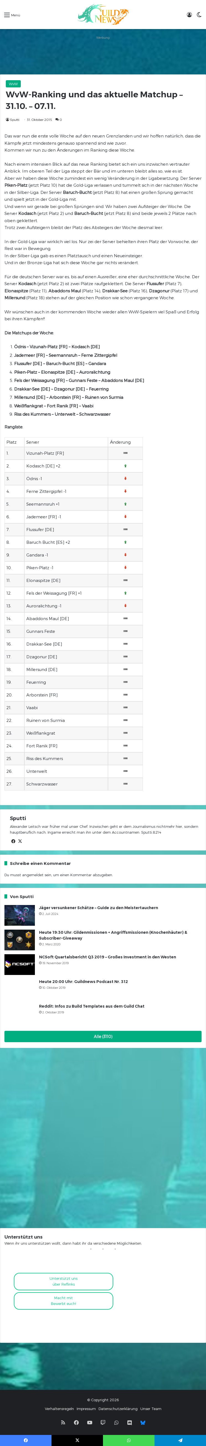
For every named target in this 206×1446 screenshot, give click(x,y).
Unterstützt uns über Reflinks (64, 1281)
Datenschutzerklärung (118, 1408)
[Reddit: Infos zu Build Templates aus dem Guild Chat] (19, 1013)
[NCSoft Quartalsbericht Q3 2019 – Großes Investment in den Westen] (19, 964)
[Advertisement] (103, 55)
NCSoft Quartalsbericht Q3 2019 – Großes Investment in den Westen (107, 957)
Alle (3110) (103, 1036)
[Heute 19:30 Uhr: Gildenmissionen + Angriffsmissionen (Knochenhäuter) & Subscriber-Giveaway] (19, 940)
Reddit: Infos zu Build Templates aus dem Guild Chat (92, 1006)
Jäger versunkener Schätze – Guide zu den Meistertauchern (98, 907)
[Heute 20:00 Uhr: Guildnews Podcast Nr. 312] (19, 989)
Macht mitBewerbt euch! (63, 1301)
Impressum (86, 1408)
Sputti (14, 119)
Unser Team (150, 1408)
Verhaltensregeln (59, 1408)
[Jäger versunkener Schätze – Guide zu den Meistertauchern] (19, 915)
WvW (13, 84)
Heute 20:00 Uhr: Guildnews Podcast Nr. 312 (83, 981)
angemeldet (32, 875)
